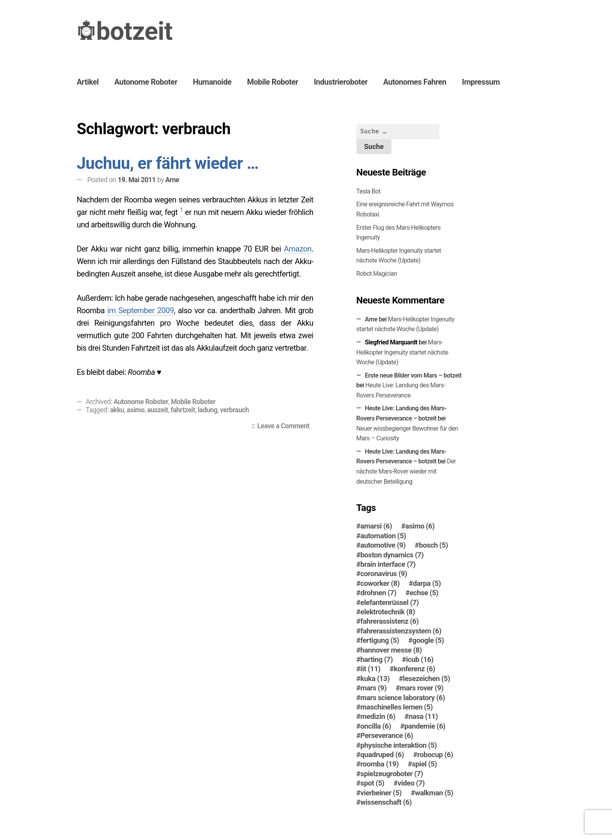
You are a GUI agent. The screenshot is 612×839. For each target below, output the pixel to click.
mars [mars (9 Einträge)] (373, 688)
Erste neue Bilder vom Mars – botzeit (413, 375)
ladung (207, 410)
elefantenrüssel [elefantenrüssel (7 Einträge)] (389, 602)
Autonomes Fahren (415, 82)
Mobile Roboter (272, 82)
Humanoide (212, 82)
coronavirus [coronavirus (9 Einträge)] (383, 573)
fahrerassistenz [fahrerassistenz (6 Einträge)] (389, 621)
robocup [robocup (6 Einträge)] (435, 754)
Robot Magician (376, 273)
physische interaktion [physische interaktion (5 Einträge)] (398, 745)
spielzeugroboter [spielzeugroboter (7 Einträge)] (391, 774)
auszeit (157, 410)
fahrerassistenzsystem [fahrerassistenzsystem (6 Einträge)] (400, 631)
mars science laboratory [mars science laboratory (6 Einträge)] (402, 698)
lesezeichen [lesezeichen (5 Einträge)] (426, 678)
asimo (136, 410)
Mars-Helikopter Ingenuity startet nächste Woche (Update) (402, 352)
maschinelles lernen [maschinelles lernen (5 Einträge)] (396, 707)
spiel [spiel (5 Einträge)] (424, 764)
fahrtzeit (183, 410)
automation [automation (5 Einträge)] (383, 536)
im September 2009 (140, 310)
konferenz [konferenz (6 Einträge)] (414, 669)
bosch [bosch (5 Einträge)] (433, 545)
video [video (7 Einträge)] (411, 783)
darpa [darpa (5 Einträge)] (427, 583)
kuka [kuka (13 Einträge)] (375, 678)
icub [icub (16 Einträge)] (419, 659)
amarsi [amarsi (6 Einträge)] (376, 526)
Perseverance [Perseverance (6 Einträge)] (386, 735)
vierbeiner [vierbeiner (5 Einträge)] (381, 793)
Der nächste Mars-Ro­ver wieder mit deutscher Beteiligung (406, 471)
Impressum (481, 82)
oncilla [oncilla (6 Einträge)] (375, 726)
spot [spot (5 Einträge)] (372, 783)
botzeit (134, 31)
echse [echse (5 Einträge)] (423, 593)
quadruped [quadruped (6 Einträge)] (382, 754)
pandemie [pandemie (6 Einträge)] (424, 726)
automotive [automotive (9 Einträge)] (383, 545)
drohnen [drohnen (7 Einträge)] (378, 593)
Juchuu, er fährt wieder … (167, 163)
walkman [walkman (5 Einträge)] (434, 793)
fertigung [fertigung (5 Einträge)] (379, 640)
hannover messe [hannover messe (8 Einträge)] (391, 650)
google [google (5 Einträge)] (428, 640)
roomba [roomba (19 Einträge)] (379, 764)
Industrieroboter (341, 82)
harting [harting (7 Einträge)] (376, 659)
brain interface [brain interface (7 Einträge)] (387, 564)
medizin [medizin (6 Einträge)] (377, 716)
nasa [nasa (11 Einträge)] (423, 716)
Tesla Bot (368, 191)
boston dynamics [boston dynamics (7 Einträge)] (391, 555)
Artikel (87, 82)
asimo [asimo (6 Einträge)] (419, 526)
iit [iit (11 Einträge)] (370, 669)
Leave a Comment (285, 427)
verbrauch (234, 410)
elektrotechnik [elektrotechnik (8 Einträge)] (387, 612)
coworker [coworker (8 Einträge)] (379, 583)
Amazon (297, 249)
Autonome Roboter (145, 82)
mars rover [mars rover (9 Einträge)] (421, 688)
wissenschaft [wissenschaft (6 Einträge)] (386, 802)
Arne (172, 180)
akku (117, 410)
